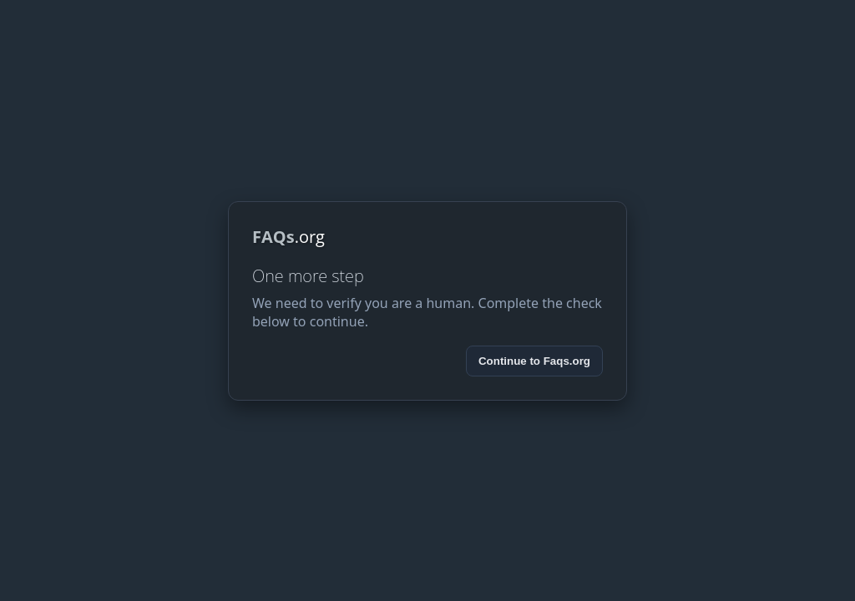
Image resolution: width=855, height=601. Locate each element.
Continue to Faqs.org (534, 361)
